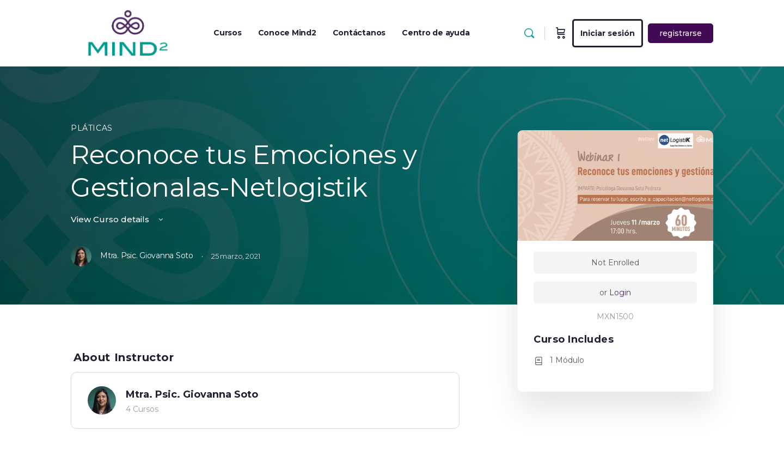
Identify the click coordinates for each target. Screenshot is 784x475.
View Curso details (118, 219)
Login (620, 292)
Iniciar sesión (607, 33)
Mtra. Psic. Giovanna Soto (192, 394)
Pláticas (92, 128)
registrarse (680, 33)
